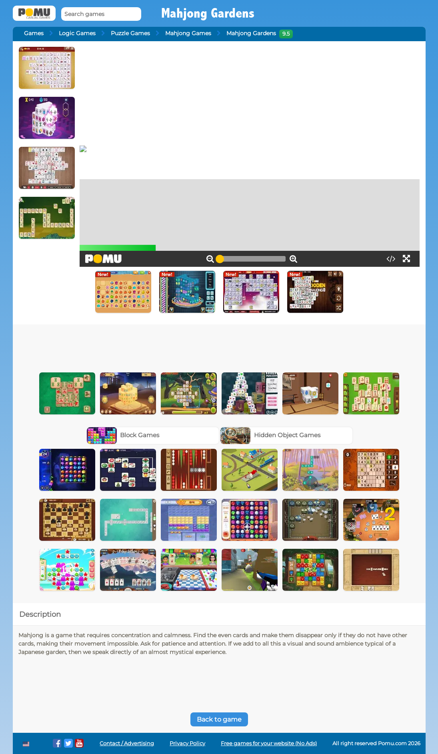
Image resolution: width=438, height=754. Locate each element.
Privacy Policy (187, 743)
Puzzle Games (130, 33)
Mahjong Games (188, 33)
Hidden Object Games (270, 435)
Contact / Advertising (127, 743)
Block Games (123, 435)
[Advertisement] (219, 346)
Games (34, 33)
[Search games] (101, 14)
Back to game (219, 719)
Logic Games (77, 33)
